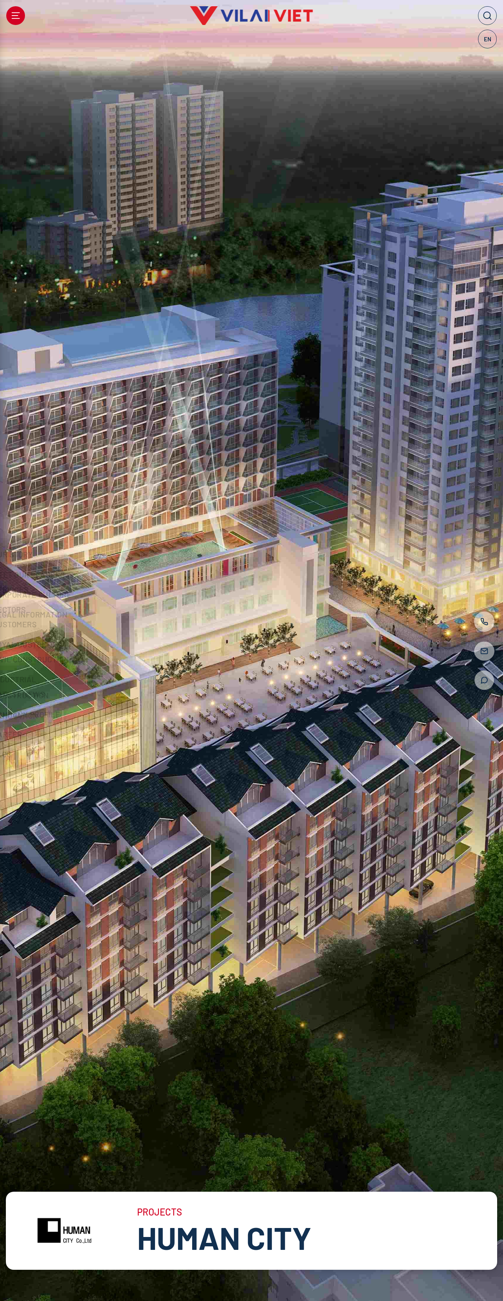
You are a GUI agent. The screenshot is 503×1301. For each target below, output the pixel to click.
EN (487, 39)
